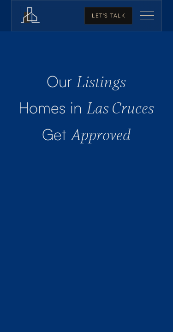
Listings (86, 82)
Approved (86, 135)
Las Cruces (87, 108)
